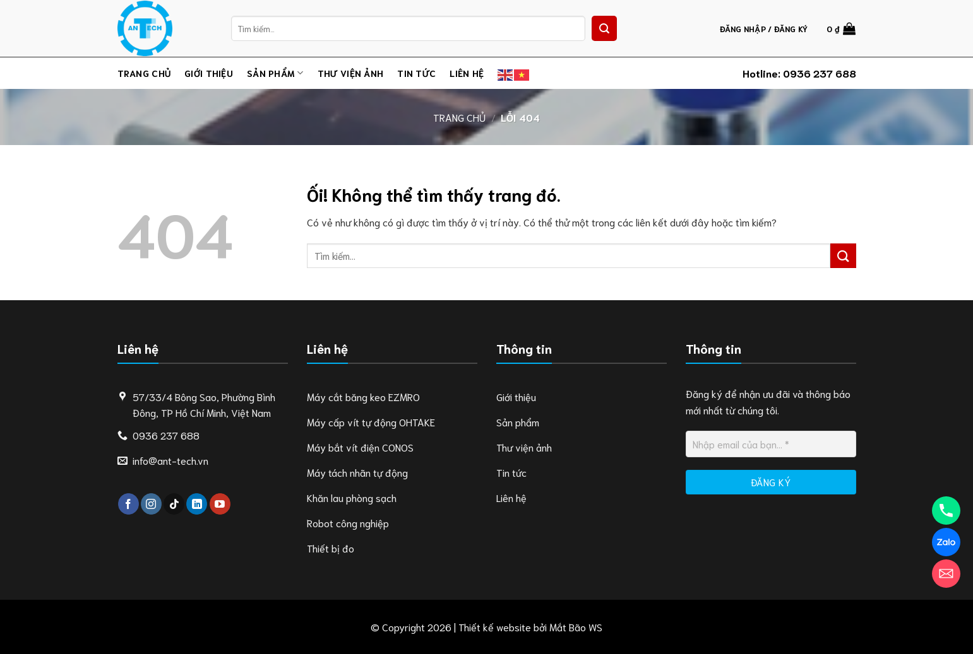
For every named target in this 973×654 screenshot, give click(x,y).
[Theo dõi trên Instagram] (151, 504)
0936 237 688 (819, 72)
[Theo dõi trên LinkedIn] (196, 504)
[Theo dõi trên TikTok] (174, 504)
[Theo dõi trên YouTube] (220, 504)
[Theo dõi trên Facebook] (128, 504)
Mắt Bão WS (575, 626)
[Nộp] (604, 28)
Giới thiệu (208, 73)
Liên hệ (467, 73)
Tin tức (416, 73)
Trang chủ (144, 73)
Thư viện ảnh (350, 73)
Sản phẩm (275, 73)
